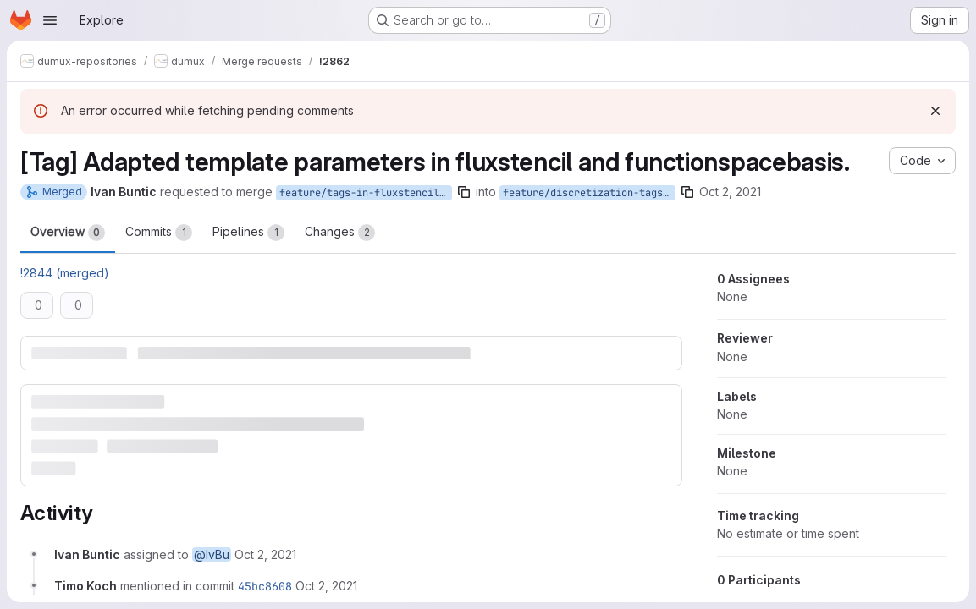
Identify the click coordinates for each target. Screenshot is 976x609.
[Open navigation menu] (49, 20)
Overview (67, 232)
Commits (158, 232)
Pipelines (248, 232)
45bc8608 (265, 586)
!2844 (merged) (64, 273)
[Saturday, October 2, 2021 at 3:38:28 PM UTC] (326, 586)
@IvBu (211, 554)
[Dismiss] (935, 111)
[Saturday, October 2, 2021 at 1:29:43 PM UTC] (265, 554)
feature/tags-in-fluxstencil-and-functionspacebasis (365, 193)
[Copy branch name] (464, 192)
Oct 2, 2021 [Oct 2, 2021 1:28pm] (730, 191)
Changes (340, 232)
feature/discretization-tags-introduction (589, 193)
